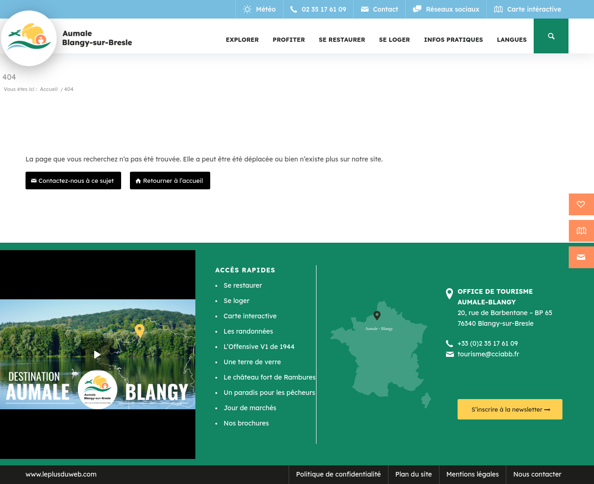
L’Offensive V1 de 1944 (259, 346)
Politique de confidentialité (338, 474)
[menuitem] (242, 39)
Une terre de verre (252, 362)
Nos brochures (246, 423)
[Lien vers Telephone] (320, 9)
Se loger (237, 301)
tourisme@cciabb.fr (488, 354)
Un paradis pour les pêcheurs (269, 392)
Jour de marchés (250, 408)
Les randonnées (248, 331)
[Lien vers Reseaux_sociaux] (446, 9)
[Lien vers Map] (527, 9)
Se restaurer (243, 285)
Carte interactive (250, 316)
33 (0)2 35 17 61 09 (489, 343)
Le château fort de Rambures (270, 377)
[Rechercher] (551, 36)
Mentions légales (472, 474)
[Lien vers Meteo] (261, 9)
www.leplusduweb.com (61, 474)
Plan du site (413, 474)
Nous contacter (537, 474)
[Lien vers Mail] (380, 9)
